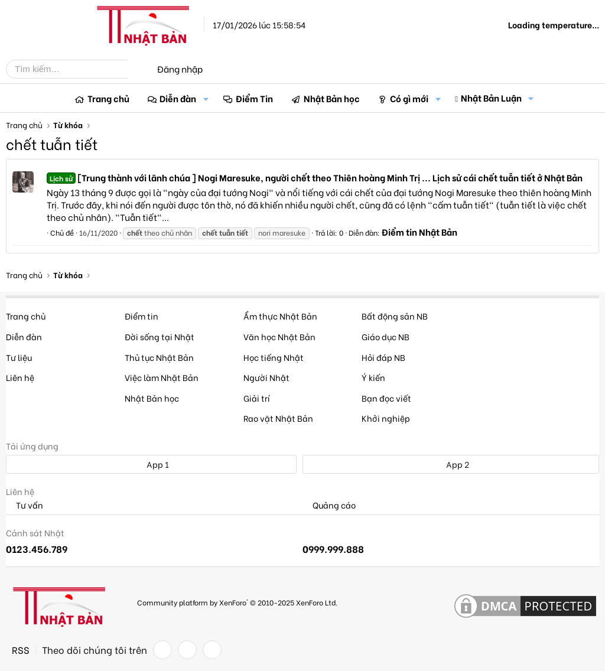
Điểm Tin (254, 98)
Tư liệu (19, 357)
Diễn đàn (178, 98)
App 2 (451, 464)
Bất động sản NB (395, 316)
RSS (21, 650)
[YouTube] (212, 649)
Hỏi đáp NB (383, 357)
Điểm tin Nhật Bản (419, 231)
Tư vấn (24, 505)
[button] (205, 98)
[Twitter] (187, 649)
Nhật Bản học (332, 98)
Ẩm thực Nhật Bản (280, 316)
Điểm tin (141, 316)
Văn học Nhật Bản (279, 336)
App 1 (151, 464)
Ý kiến (373, 377)
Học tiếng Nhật (273, 357)
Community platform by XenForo (237, 602)
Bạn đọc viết (386, 398)
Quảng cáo (329, 505)
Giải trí (256, 398)
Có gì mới (409, 98)
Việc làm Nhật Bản (162, 377)
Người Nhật (266, 377)
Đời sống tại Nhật (159, 336)
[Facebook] (162, 649)
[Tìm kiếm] (75, 69)
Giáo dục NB (385, 336)
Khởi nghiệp (386, 418)
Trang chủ (108, 98)
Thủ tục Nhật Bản (159, 357)
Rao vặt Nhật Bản (278, 418)
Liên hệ (20, 377)
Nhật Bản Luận (491, 97)
